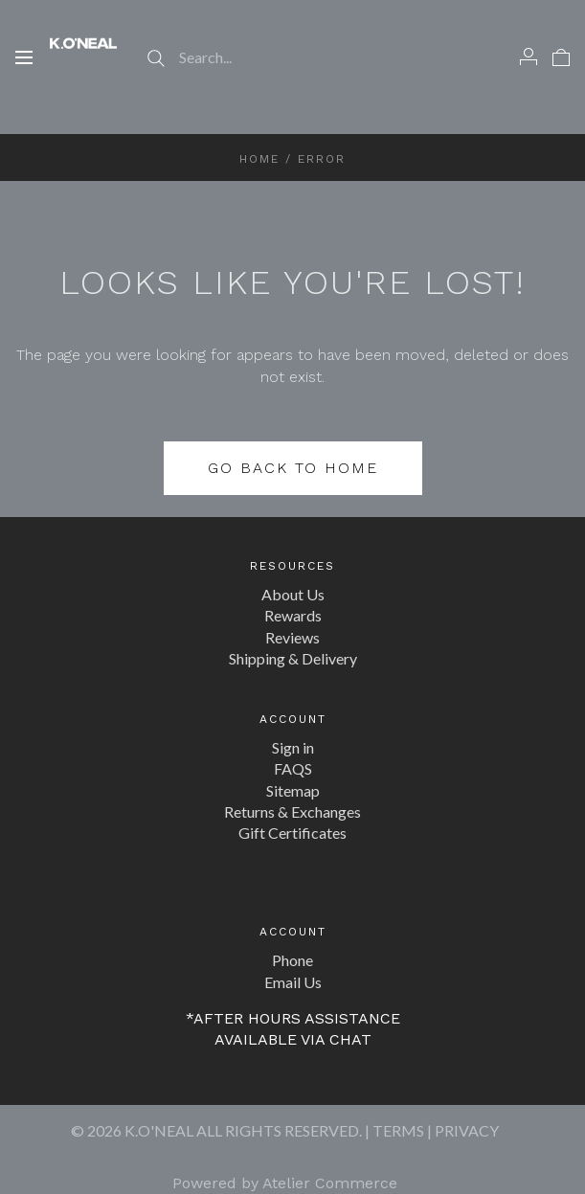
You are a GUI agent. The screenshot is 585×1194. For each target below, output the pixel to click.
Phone (292, 960)
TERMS (398, 1130)
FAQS (293, 768)
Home (259, 159)
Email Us (293, 982)
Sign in (293, 747)
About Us (293, 594)
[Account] (528, 56)
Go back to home (293, 468)
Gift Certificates (292, 832)
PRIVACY (467, 1130)
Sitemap (293, 790)
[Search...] (293, 57)
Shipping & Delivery (293, 658)
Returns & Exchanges (292, 811)
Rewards (293, 615)
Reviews (292, 637)
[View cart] (561, 56)
